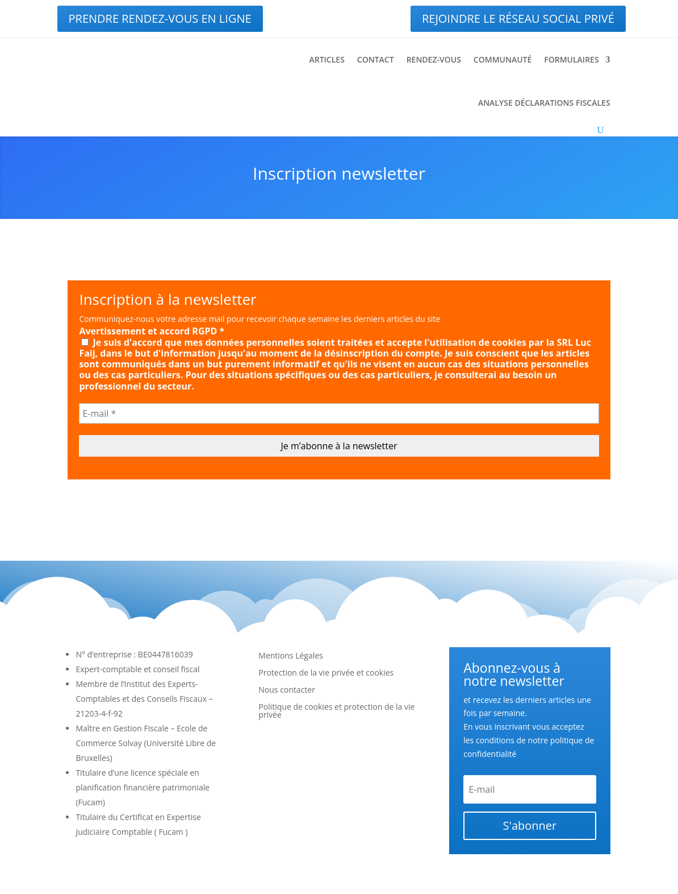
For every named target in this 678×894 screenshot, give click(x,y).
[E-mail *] (339, 413)
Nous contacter (286, 690)
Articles (326, 59)
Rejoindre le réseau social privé (518, 18)
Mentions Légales (290, 656)
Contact (375, 59)
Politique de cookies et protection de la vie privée (336, 711)
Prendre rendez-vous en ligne (160, 18)
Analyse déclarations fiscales (544, 102)
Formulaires (571, 59)
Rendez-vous (434, 59)
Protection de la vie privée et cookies (326, 673)
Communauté (502, 59)
